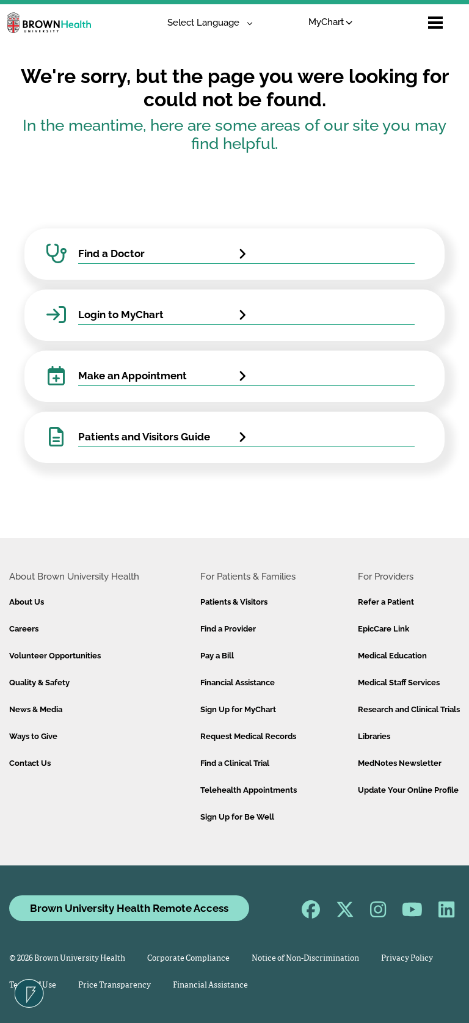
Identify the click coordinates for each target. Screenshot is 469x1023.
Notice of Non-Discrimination (305, 959)
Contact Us (30, 763)
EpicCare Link (383, 628)
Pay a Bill (217, 655)
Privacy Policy (407, 959)
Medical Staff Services (399, 682)
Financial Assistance (237, 682)
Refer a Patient (386, 601)
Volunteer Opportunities (55, 655)
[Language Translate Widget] (205, 23)
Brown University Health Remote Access (129, 908)
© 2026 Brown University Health (67, 959)
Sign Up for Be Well (237, 816)
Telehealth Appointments (248, 790)
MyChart (330, 21)
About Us (26, 601)
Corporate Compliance (188, 959)
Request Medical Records (248, 736)
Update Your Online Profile (408, 790)
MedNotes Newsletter (400, 763)
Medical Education (392, 655)
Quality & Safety (39, 682)
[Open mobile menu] (435, 22)
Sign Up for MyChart (238, 709)
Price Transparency (114, 985)
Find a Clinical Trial (234, 763)
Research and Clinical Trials (409, 709)
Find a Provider (228, 628)
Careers (23, 628)
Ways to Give (33, 736)
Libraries (374, 736)
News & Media (35, 709)
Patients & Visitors (233, 601)
